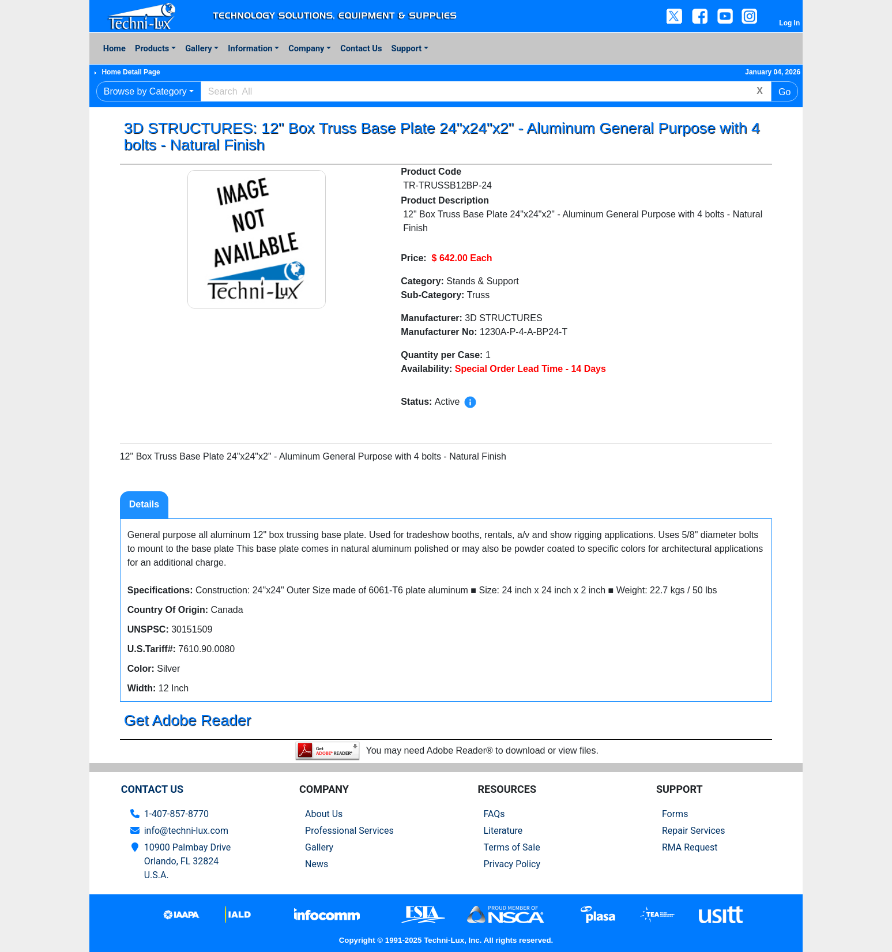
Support (407, 48)
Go (784, 92)
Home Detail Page (130, 72)
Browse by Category (145, 91)
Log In (789, 23)
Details (144, 504)
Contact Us (361, 48)
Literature (502, 830)
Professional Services (349, 830)
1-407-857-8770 (176, 813)
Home (114, 48)
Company (306, 48)
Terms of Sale (511, 847)
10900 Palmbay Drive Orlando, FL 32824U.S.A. (187, 861)
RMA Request (690, 847)
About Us (324, 813)
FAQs (494, 813)
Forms (675, 813)
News (316, 864)
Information (250, 48)
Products (152, 48)
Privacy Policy (511, 864)
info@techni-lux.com (186, 830)
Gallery (198, 48)
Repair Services (693, 830)
